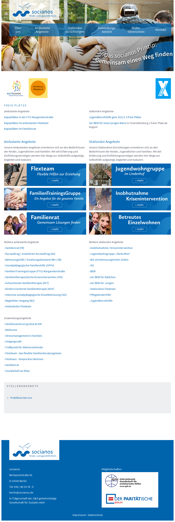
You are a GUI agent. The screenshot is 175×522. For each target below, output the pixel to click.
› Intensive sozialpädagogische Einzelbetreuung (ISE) (35, 294)
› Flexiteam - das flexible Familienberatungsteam (32, 353)
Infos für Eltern (153, 3)
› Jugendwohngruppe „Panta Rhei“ (109, 253)
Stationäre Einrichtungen (75, 30)
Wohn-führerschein (136, 30)
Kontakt (160, 30)
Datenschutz (95, 515)
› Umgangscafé (13, 341)
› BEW (92, 271)
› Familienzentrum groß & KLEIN (23, 324)
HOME (71, 3)
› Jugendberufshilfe (101, 300)
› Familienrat (11, 365)
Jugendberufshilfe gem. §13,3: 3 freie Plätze (115, 117)
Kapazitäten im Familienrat (20, 128)
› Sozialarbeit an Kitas (17, 371)
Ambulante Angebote (42, 30)
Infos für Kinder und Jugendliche (122, 3)
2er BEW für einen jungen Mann (107, 123)
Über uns (18, 30)
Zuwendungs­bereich (107, 30)
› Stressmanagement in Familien (23, 335)
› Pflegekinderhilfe (100, 294)
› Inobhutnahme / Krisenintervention (111, 248)
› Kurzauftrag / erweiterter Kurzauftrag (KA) (29, 253)
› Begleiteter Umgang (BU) (19, 300)
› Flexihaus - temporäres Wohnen (23, 359)
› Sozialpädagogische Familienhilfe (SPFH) (29, 265)
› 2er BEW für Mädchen (102, 277)
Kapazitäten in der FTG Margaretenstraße (28, 117)
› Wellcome (10, 330)
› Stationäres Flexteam (102, 289)
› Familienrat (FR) (14, 248)
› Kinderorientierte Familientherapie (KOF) (29, 289)
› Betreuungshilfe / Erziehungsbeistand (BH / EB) (32, 259)
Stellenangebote (89, 3)
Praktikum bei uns (21, 397)
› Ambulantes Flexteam (17, 306)
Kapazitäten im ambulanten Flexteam (26, 123)
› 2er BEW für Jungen (101, 283)
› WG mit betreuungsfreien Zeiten (109, 259)
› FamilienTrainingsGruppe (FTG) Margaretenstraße (34, 271)
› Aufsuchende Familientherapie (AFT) (26, 283)
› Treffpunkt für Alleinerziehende (23, 347)
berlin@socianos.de (21, 492)
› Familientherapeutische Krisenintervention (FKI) (33, 277)
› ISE (91, 265)
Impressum (79, 515)
